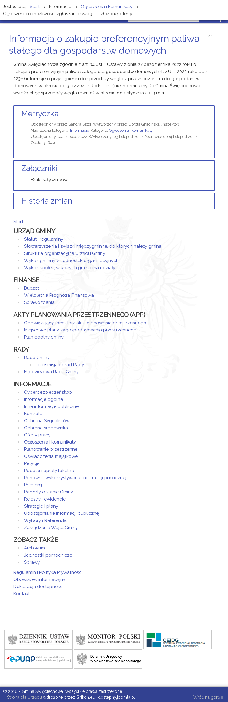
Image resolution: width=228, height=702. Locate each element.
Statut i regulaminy (43, 239)
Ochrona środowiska (46, 428)
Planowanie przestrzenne (50, 449)
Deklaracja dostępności (38, 586)
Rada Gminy (37, 357)
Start (18, 221)
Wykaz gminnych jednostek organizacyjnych (71, 260)
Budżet (31, 288)
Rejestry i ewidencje (45, 499)
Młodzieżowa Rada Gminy (51, 371)
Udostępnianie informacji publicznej (62, 513)
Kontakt (21, 593)
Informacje (79, 130)
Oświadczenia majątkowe (51, 456)
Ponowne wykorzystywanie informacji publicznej (75, 477)
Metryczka (39, 113)
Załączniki (39, 168)
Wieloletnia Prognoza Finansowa (59, 295)
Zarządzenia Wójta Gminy (51, 527)
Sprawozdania (39, 302)
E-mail (213, 61)
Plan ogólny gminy (44, 337)
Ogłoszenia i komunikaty (131, 130)
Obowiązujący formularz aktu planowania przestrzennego (85, 322)
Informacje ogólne (43, 399)
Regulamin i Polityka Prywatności (48, 572)
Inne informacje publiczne (51, 406)
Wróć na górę (208, 698)
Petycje (31, 463)
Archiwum (34, 548)
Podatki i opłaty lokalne (49, 470)
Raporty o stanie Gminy (48, 492)
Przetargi (33, 484)
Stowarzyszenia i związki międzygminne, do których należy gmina (93, 246)
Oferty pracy (37, 435)
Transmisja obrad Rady (60, 364)
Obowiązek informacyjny (39, 579)
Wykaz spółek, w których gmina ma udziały (69, 267)
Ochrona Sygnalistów (46, 420)
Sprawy (32, 562)
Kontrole (33, 413)
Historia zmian (46, 200)
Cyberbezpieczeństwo (48, 392)
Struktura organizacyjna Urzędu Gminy (64, 253)
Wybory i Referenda (45, 520)
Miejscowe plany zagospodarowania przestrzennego (80, 330)
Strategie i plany (41, 506)
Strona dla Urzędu (24, 697)
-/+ (209, 36)
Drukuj (206, 61)
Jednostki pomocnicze (48, 555)
